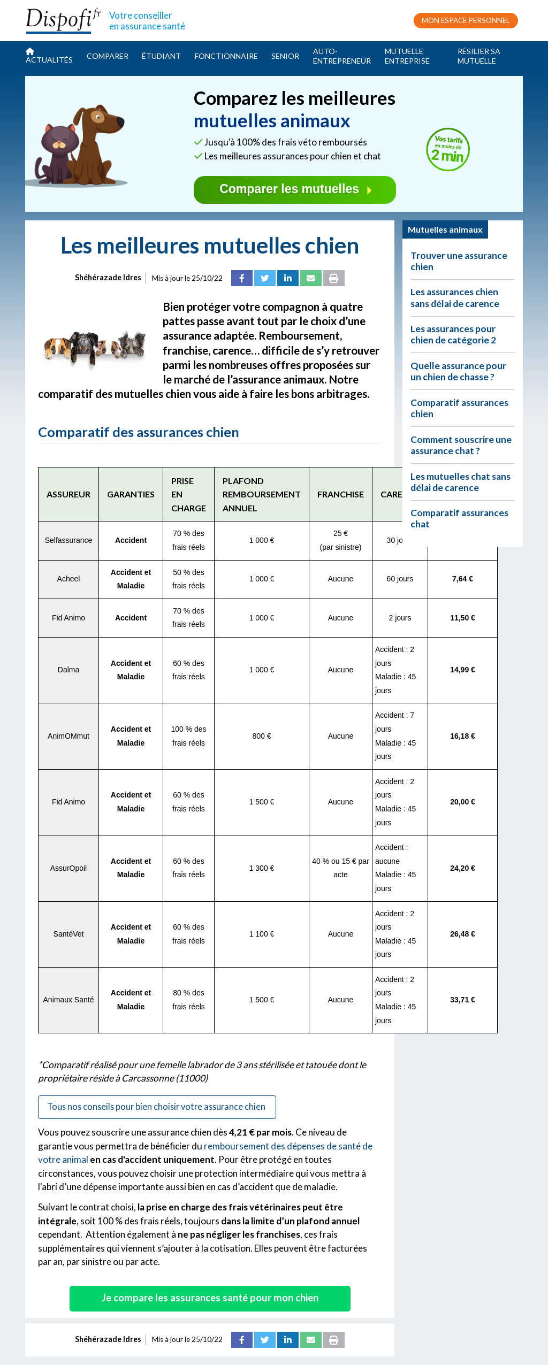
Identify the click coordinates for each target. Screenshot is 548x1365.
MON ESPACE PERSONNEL (466, 20)
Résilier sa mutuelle (479, 56)
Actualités (49, 56)
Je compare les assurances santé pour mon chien (210, 1297)
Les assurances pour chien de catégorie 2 (453, 334)
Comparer (107, 55)
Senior (285, 55)
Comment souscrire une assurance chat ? (461, 445)
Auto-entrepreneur (342, 56)
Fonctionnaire (226, 55)
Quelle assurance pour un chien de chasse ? (458, 371)
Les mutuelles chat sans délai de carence (460, 482)
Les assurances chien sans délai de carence (454, 297)
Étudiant (161, 55)
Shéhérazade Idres (108, 277)
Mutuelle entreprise (407, 56)
